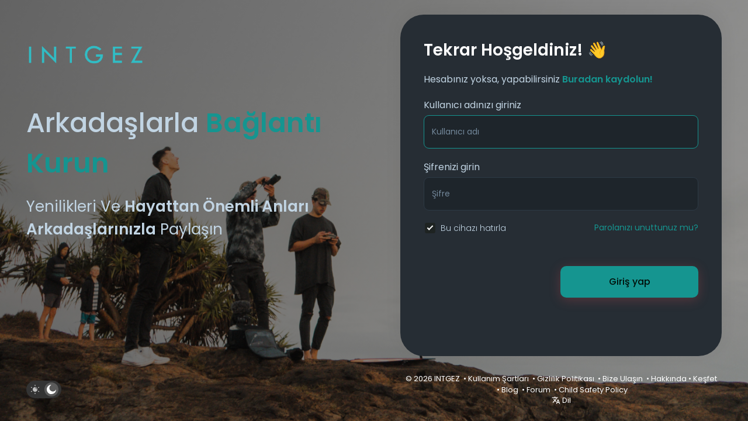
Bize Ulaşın (622, 378)
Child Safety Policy (593, 389)
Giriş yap (629, 281)
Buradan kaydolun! (607, 79)
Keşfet (705, 378)
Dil (561, 400)
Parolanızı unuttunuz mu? (646, 227)
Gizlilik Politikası (565, 378)
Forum (538, 389)
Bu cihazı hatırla (473, 228)
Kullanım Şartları (498, 378)
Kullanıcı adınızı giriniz (472, 105)
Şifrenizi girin (452, 167)
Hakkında (669, 378)
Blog (509, 389)
